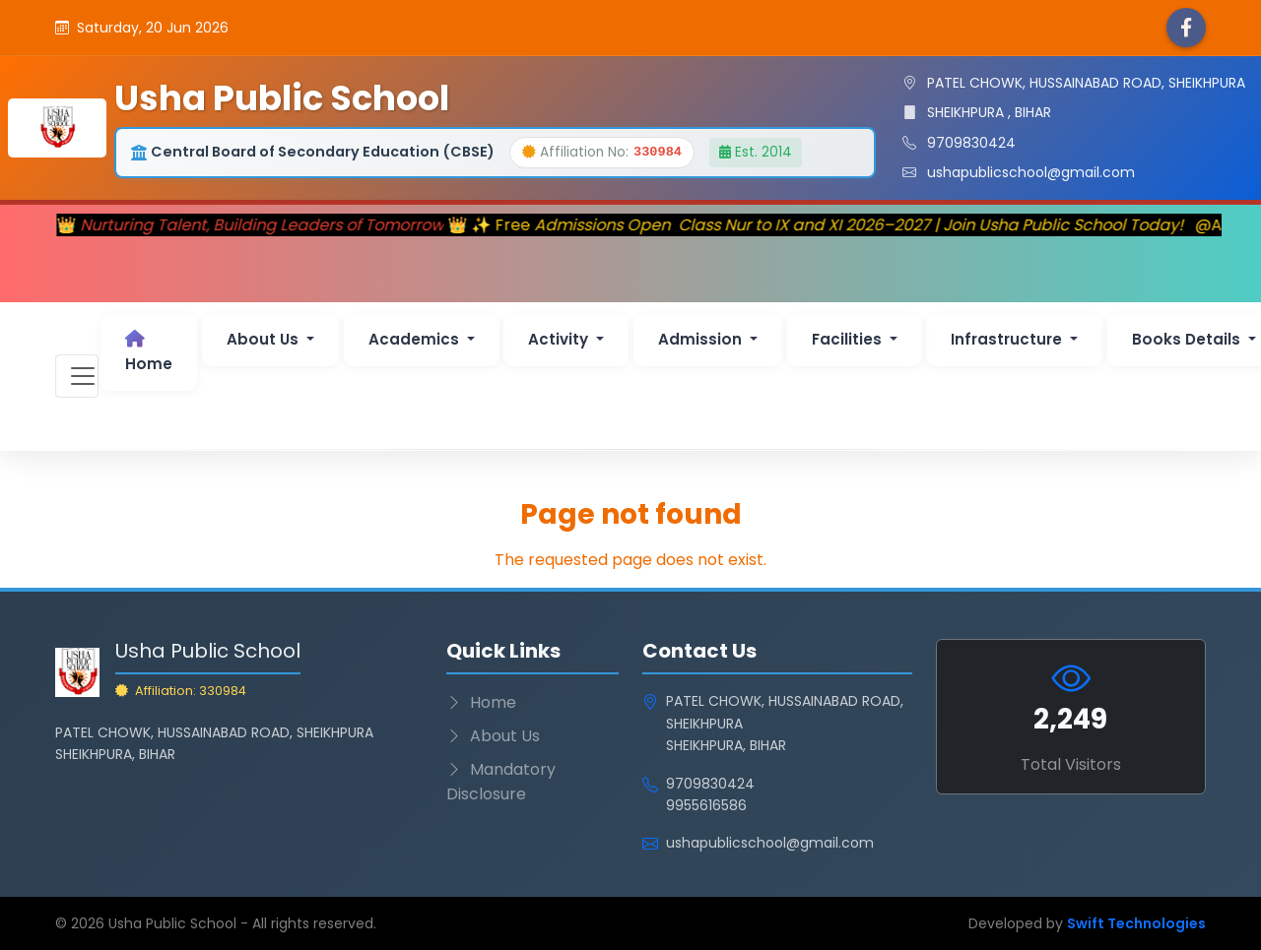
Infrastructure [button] (1008, 339)
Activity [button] (560, 339)
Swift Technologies (1136, 923)
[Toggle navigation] (77, 376)
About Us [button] (264, 339)
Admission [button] (702, 339)
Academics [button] (415, 339)
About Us (493, 736)
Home (148, 351)
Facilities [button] (849, 339)
